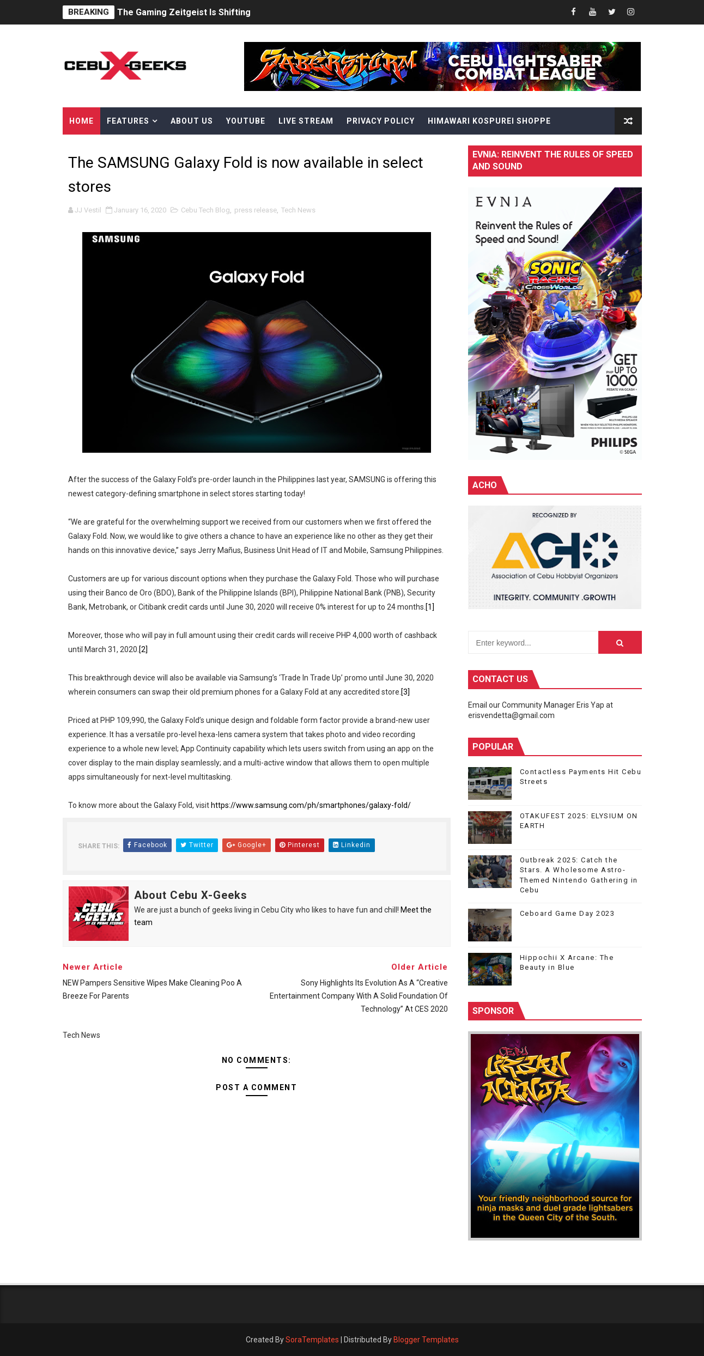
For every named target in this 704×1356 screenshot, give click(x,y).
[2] (143, 649)
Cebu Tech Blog (205, 210)
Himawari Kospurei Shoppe (489, 121)
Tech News (298, 210)
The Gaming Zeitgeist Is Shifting (184, 12)
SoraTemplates (312, 1339)
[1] (430, 607)
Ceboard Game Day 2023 (567, 913)
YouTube (245, 121)
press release (255, 210)
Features (128, 121)
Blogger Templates (426, 1339)
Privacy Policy (381, 121)
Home (81, 121)
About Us (192, 121)
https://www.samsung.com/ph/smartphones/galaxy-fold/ (311, 805)
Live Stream (305, 121)
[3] (405, 692)
